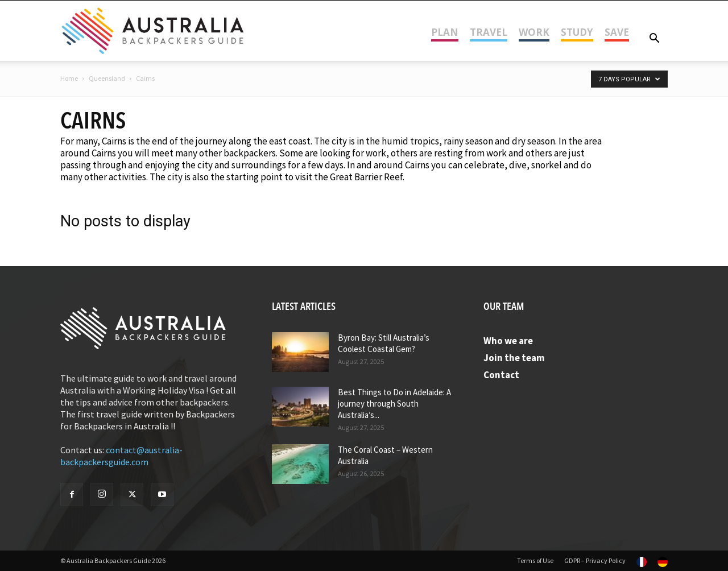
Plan (444, 32)
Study (577, 32)
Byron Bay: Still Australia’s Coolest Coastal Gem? (383, 343)
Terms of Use (535, 560)
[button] (654, 38)
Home (69, 78)
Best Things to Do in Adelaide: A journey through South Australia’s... (394, 403)
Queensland (107, 78)
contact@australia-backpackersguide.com (121, 455)
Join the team (514, 357)
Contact (501, 375)
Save (617, 32)
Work (534, 32)
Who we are (508, 340)
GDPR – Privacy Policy (595, 560)
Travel (488, 32)
